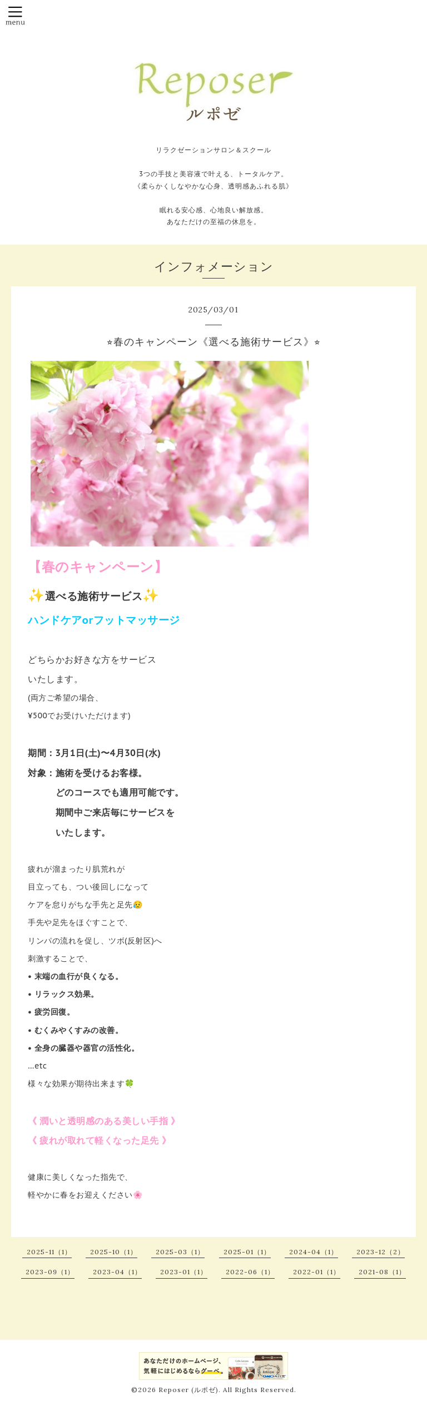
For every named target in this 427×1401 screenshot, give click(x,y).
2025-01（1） (247, 1252)
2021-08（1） (382, 1272)
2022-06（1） (250, 1272)
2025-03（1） (180, 1252)
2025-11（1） (49, 1252)
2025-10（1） (113, 1252)
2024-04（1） (313, 1252)
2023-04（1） (117, 1272)
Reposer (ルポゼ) (188, 1389)
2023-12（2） (380, 1252)
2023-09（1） (50, 1272)
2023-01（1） (183, 1272)
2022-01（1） (316, 1272)
